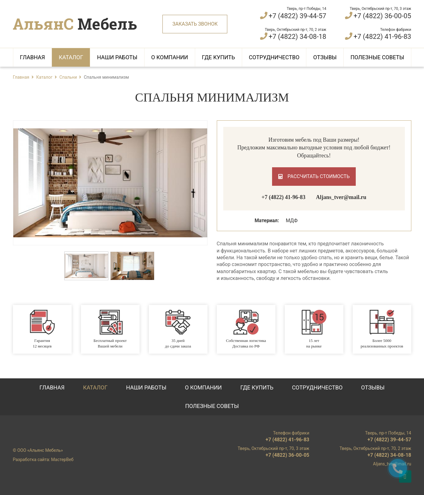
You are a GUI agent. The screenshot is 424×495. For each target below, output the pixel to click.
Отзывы (325, 57)
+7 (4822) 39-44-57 (297, 16)
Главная (32, 57)
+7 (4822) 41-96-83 (382, 36)
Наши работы (117, 57)
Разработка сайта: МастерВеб (43, 459)
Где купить (218, 57)
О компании (169, 57)
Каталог (71, 57)
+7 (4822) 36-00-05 (382, 16)
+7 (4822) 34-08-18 (297, 36)
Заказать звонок (194, 24)
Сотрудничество (274, 57)
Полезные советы (377, 57)
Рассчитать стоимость (314, 176)
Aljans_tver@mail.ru (341, 197)
